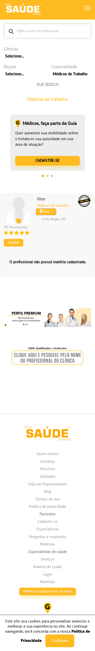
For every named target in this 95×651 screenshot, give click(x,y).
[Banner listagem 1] (47, 332)
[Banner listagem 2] (47, 372)
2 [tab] (47, 176)
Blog (47, 492)
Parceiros (47, 469)
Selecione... (14, 56)
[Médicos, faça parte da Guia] (47, 160)
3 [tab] (52, 176)
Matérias (47, 544)
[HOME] (23, 14)
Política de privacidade (47, 507)
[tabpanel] (47, 143)
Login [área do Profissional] (47, 575)
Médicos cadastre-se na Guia (47, 591)
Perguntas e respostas (47, 537)
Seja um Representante (47, 484)
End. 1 (46, 211)
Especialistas (47, 529)
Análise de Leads (47, 567)
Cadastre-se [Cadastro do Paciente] (47, 522)
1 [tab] (43, 176)
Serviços (48, 559)
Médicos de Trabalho (70, 74)
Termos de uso (47, 499)
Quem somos (47, 454)
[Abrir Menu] (87, 9)
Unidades (47, 477)
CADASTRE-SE (47, 161)
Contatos (47, 462)
